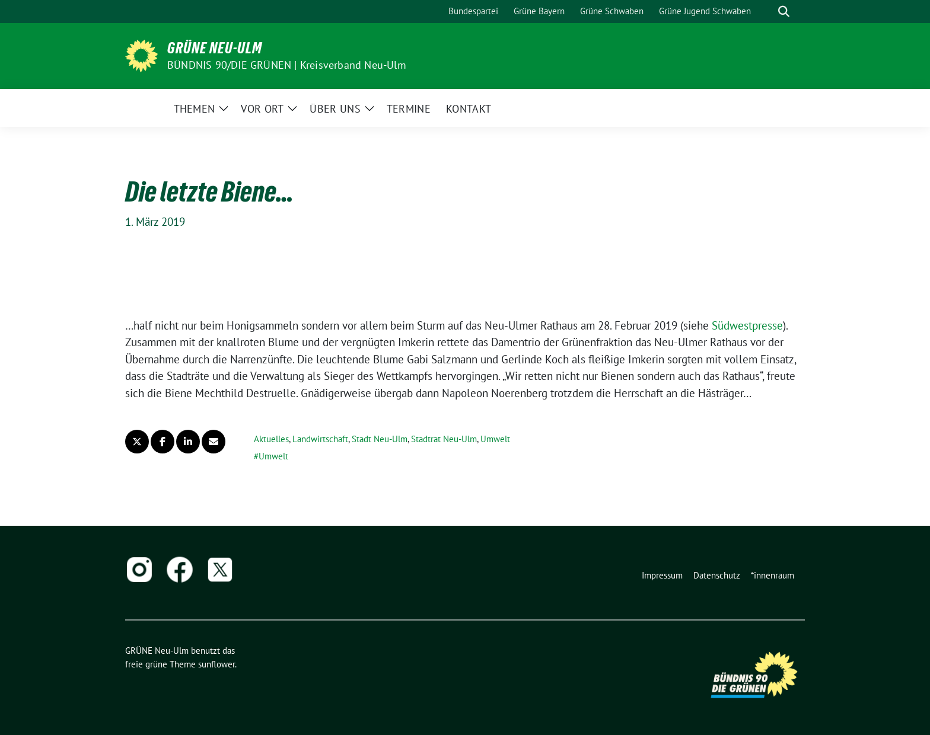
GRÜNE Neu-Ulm (214, 48)
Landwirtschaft (320, 439)
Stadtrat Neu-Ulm (444, 439)
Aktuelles (271, 439)
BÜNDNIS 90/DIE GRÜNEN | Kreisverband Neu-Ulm (286, 65)
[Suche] (767, 11)
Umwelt (495, 439)
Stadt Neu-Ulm (379, 439)
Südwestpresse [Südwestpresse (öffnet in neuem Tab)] (747, 325)
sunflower (216, 664)
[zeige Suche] (783, 11)
